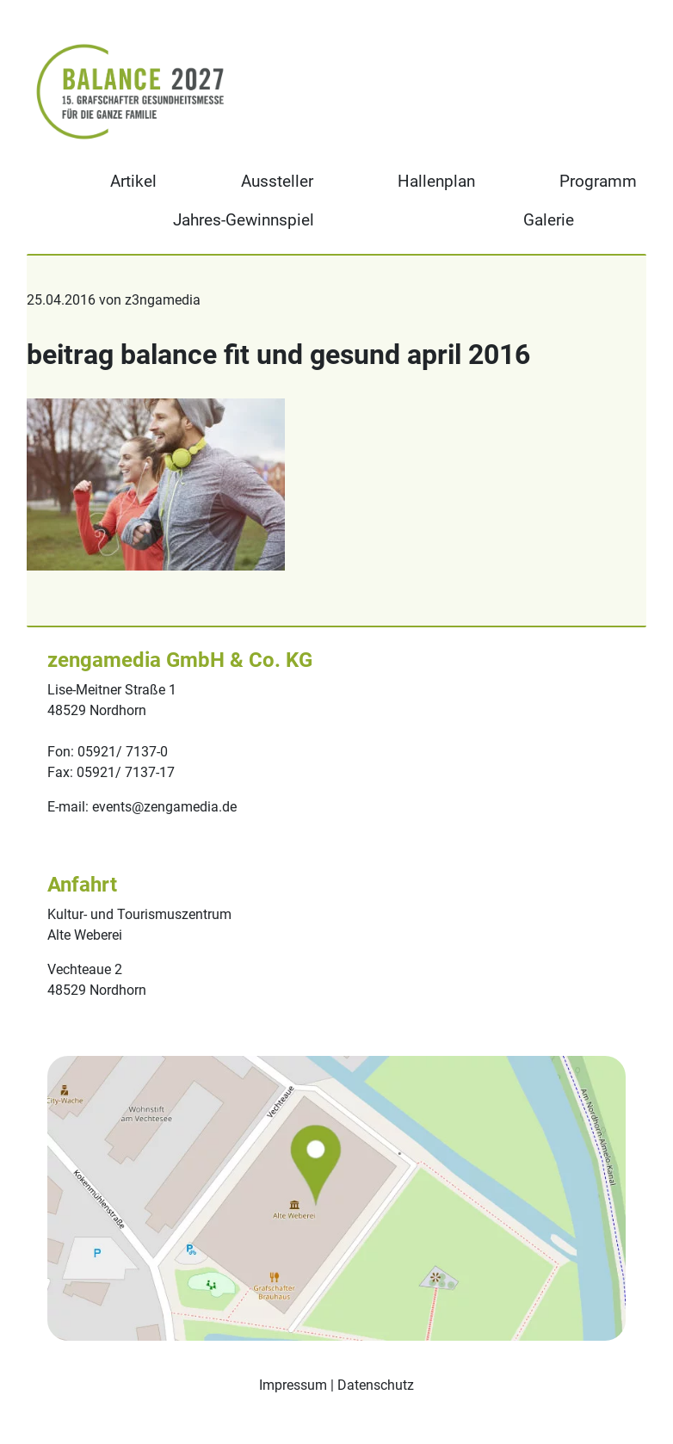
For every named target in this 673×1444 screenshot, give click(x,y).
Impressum (293, 1385)
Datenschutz (375, 1385)
